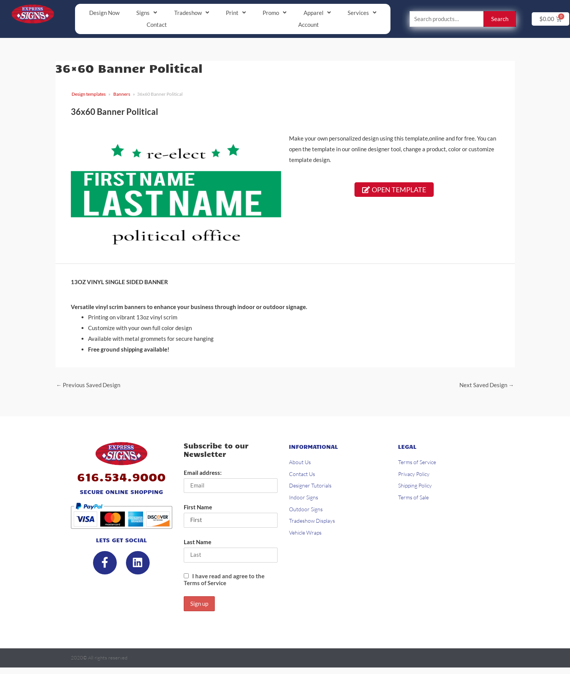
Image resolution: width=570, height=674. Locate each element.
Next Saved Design (486, 385)
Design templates (89, 94)
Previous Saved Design (88, 385)
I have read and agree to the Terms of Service (224, 581)
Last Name (197, 543)
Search (499, 19)
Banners (121, 94)
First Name (198, 508)
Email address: (203, 473)
